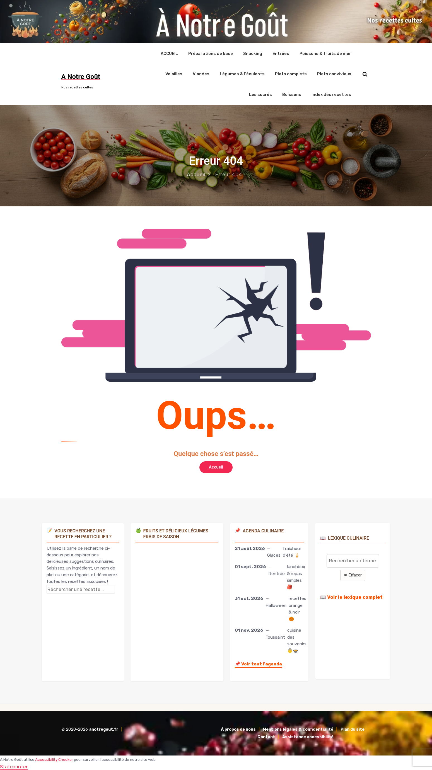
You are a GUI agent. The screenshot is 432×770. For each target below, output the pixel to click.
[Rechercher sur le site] (365, 74)
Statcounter (14, 766)
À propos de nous (238, 728)
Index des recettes (331, 94)
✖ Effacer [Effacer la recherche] (353, 575)
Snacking (252, 53)
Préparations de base (210, 53)
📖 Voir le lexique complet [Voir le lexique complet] (351, 597)
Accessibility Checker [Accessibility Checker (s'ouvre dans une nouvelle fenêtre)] (54, 759)
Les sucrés (260, 94)
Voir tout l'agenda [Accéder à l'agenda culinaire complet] (258, 663)
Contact (266, 736)
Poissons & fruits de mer (325, 53)
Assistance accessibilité (308, 736)
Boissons (291, 94)
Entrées (280, 53)
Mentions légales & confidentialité (298, 728)
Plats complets (291, 73)
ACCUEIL (169, 53)
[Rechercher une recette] (81, 589)
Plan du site (353, 728)
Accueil (196, 174)
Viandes (201, 73)
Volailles (173, 73)
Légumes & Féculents (242, 73)
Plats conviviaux (334, 73)
